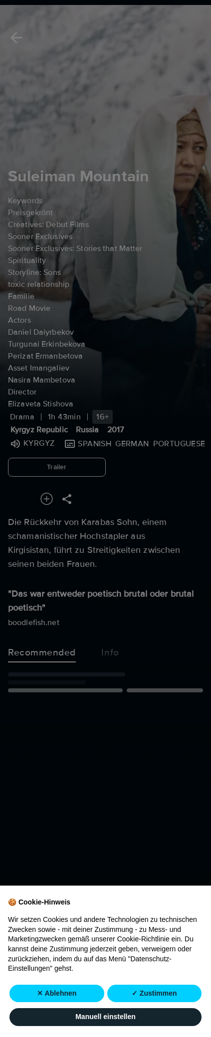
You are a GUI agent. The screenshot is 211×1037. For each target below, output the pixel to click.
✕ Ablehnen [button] (56, 1017)
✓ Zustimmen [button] (154, 1017)
